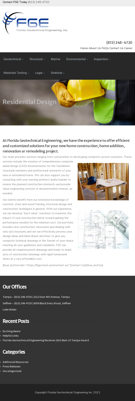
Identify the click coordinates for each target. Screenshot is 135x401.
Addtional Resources (15, 362)
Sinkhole (57, 73)
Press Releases (11, 366)
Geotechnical (13, 59)
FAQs (105, 48)
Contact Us (116, 48)
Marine (55, 59)
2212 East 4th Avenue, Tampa (51, 297)
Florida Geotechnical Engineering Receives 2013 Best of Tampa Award (46, 340)
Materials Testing (16, 73)
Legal (40, 73)
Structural (37, 59)
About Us (95, 48)
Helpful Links (10, 335)
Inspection (102, 59)
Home (84, 48)
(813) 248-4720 (38, 2)
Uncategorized (12, 371)
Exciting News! (11, 331)
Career (128, 48)
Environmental (77, 59)
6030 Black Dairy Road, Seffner (52, 303)
